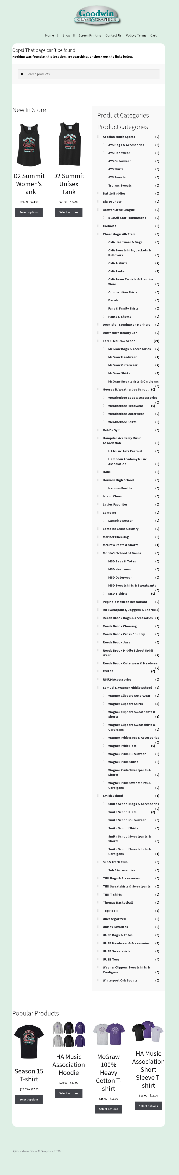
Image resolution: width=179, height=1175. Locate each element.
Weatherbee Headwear (125, 406)
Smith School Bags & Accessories (133, 804)
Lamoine (109, 512)
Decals (113, 300)
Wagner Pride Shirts (123, 762)
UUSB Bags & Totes (118, 935)
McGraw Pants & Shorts (120, 545)
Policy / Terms (136, 35)
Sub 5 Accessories (121, 870)
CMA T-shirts (117, 263)
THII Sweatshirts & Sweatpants (127, 886)
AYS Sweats (117, 177)
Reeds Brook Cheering (120, 626)
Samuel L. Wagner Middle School (127, 687)
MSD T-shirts (117, 593)
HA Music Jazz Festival (125, 451)
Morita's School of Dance (122, 553)
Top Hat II (110, 910)
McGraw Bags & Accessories (129, 349)
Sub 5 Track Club (115, 862)
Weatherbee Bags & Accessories (132, 397)
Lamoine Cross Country (120, 529)
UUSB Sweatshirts (117, 951)
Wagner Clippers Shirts (125, 704)
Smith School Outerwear (127, 820)
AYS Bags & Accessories (126, 145)
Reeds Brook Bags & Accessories (128, 618)
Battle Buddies (114, 193)
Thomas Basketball (118, 902)
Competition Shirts (122, 292)
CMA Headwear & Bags (125, 242)
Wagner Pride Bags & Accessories (133, 737)
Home (49, 35)
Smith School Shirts (123, 828)
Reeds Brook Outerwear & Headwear (131, 663)
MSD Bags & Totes (122, 561)
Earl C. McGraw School (120, 341)
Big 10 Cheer (112, 201)
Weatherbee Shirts (122, 422)
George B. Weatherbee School (126, 389)
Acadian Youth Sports (119, 137)
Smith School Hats (122, 812)
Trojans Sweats (120, 185)
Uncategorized (114, 919)
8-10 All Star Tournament (127, 218)
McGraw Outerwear (122, 365)
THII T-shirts (112, 894)
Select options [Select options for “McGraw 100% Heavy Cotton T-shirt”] (108, 1109)
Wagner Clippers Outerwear (129, 695)
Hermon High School (118, 480)
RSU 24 (108, 671)
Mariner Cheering (116, 537)
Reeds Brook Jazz (116, 642)
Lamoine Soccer (120, 520)
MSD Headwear (119, 569)
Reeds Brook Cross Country (124, 634)
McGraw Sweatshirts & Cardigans (133, 381)
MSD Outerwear (120, 577)
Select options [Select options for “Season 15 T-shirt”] (29, 1099)
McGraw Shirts (119, 373)
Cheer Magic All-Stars (119, 234)
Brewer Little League (119, 210)
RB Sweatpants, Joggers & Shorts (129, 610)
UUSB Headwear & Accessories (126, 943)
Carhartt (109, 226)
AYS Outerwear (119, 161)
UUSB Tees (111, 959)
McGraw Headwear (122, 357)
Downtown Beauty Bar (120, 333)
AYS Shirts (115, 169)
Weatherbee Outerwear (126, 414)
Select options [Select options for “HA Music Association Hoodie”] (68, 1093)
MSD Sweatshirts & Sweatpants (132, 585)
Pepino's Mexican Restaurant (125, 602)
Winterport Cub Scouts (120, 980)
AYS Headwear (119, 153)
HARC (107, 472)
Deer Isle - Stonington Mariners (126, 324)
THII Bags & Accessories (121, 878)
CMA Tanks (116, 271)
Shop (66, 35)
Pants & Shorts (119, 316)
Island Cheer (112, 496)
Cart (153, 35)
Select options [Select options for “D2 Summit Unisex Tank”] (68, 212)
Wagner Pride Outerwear (127, 754)
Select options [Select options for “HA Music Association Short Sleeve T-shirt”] (148, 1106)
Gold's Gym (111, 430)
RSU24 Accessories (117, 679)
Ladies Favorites (115, 504)
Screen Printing (90, 35)
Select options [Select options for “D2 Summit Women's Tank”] (29, 212)
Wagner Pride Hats (122, 746)
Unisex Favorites (115, 927)
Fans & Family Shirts (123, 308)
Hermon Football (121, 488)
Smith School (113, 795)
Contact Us (114, 35)
